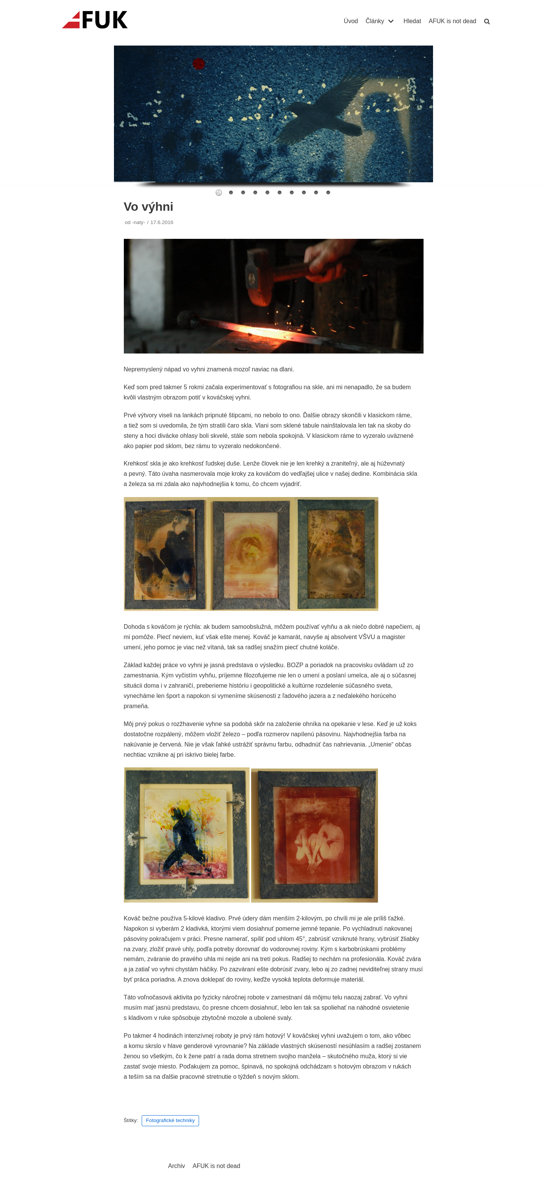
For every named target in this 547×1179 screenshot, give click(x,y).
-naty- (138, 222)
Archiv (176, 1166)
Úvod (351, 21)
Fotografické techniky (170, 1120)
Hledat (412, 21)
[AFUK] (104, 21)
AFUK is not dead (452, 21)
